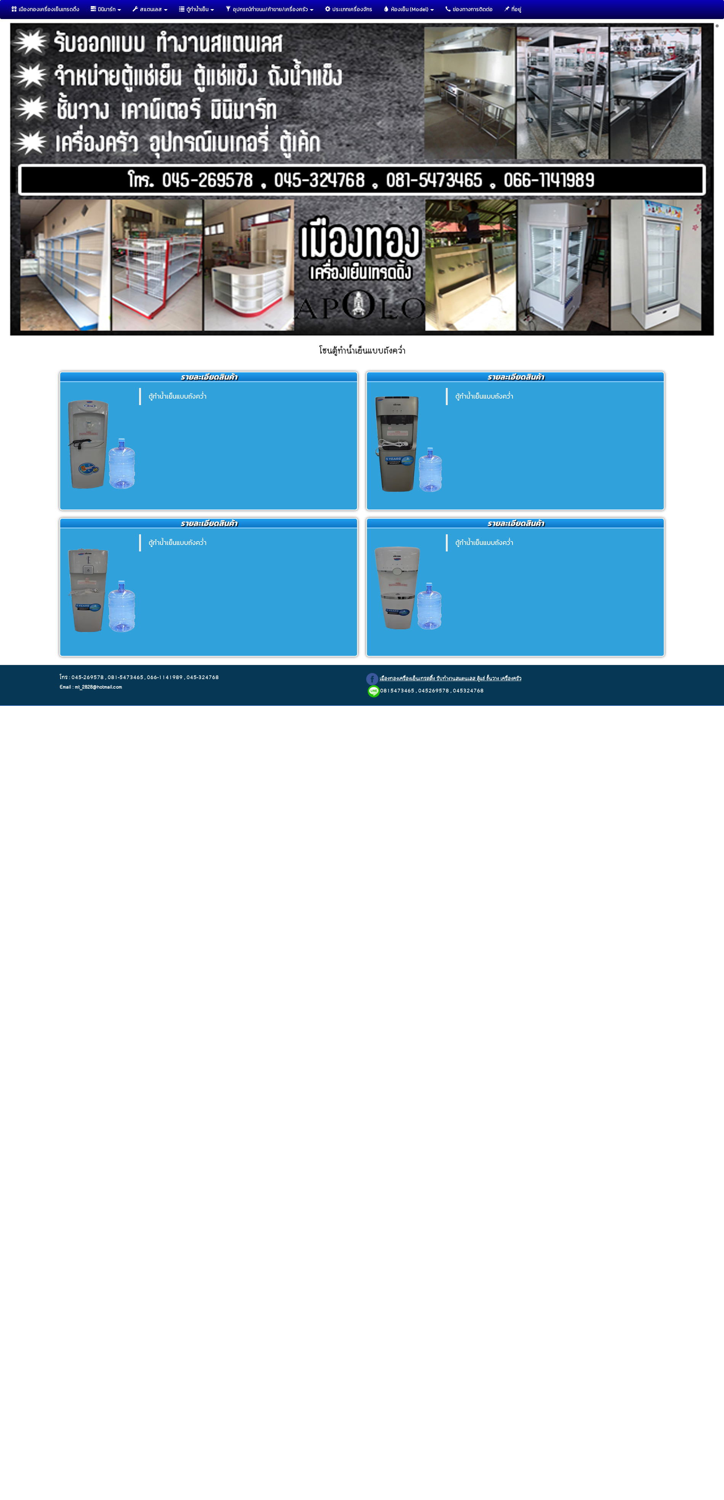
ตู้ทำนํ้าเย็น (196, 9)
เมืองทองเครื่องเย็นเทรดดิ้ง (45, 9)
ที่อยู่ (512, 9)
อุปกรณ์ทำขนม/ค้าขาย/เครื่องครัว (270, 9)
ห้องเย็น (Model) (409, 9)
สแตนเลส (150, 9)
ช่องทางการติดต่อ (469, 9)
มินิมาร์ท (106, 9)
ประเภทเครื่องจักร (348, 9)
